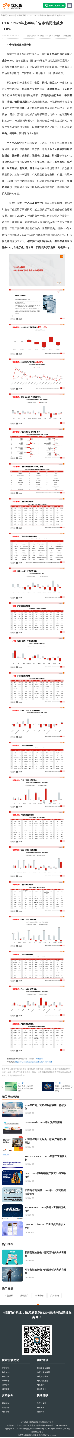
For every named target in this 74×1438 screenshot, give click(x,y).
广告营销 (10, 1296)
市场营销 (45, 1296)
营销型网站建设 (43, 1369)
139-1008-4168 (56, 5)
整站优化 (5, 1377)
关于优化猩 (41, 1404)
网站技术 (58, 36)
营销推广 (28, 1296)
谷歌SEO (5, 1373)
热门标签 (7, 1288)
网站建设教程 (35, 1423)
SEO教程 (24, 1423)
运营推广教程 (47, 1423)
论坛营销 (5, 1408)
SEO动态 (12, 15)
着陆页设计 (41, 1390)
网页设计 (40, 1386)
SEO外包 (5, 1381)
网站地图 (40, 1408)
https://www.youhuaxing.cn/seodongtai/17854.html (33, 1062)
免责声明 (40, 1412)
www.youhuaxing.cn (38, 1429)
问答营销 (5, 1412)
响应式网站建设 (43, 1373)
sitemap (53, 1436)
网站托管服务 (42, 1381)
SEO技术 (49, 36)
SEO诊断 (5, 1390)
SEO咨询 (5, 1386)
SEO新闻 (40, 36)
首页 (5, 15)
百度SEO (5, 1369)
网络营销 (22, 15)
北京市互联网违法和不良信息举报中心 (34, 1436)
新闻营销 (5, 1404)
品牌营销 (63, 1296)
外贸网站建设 (42, 1377)
